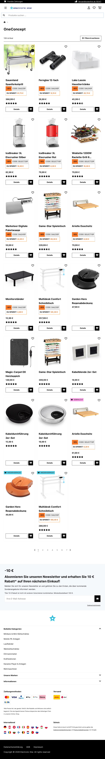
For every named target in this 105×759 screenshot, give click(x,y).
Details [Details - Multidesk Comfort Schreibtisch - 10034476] (50, 328)
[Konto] (89, 8)
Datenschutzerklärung (13, 747)
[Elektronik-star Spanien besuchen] (28, 727)
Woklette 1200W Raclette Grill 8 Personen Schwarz (83, 155)
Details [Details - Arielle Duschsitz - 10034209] (83, 255)
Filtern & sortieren (90, 38)
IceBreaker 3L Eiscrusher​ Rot (47, 155)
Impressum (38, 747)
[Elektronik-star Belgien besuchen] (23, 732)
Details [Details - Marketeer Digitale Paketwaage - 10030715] (16, 255)
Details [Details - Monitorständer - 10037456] (16, 328)
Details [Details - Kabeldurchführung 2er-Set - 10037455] (50, 463)
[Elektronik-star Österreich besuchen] (9, 727)
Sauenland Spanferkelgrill (14, 82)
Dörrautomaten (10, 654)
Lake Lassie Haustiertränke (81, 82)
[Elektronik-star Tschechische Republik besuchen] (37, 727)
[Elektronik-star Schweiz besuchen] (14, 727)
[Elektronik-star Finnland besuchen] (18, 732)
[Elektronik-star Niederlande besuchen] (28, 732)
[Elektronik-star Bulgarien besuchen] (14, 732)
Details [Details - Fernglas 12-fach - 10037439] (50, 109)
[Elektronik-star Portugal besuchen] (32, 732)
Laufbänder (8, 644)
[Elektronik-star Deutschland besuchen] (5, 727)
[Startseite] (7, 22)
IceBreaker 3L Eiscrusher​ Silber (16, 155)
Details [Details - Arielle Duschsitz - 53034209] (83, 463)
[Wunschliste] (94, 8)
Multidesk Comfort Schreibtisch (50, 301)
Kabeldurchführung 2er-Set (17, 435)
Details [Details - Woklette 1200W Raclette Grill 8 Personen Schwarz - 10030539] (83, 182)
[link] (19, 59)
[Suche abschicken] (4, 15)
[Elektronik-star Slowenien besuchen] (37, 732)
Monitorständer (15, 299)
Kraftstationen (10, 659)
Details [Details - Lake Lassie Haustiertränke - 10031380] (83, 109)
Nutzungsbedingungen (81, 730)
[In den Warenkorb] (30, 109)
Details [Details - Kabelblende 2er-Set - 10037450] (83, 390)
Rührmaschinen (10, 669)
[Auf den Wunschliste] (32, 46)
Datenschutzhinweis (93, 605)
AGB (28, 747)
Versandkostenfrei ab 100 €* (89, 2)
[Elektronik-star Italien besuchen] (23, 727)
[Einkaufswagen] (99, 8)
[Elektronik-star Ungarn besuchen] (41, 727)
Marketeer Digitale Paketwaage (17, 228)
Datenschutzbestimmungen (62, 730)
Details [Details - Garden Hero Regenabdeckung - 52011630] (16, 536)
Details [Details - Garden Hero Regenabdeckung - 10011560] (83, 328)
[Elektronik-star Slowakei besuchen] (32, 727)
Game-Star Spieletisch (52, 226)
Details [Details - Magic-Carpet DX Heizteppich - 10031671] (16, 390)
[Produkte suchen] (52, 15)
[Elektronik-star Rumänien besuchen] (9, 732)
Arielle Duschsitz (82, 226)
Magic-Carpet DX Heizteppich (16, 373)
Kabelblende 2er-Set (84, 371)
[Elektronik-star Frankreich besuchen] (18, 727)
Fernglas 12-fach (48, 80)
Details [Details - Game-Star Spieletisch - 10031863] (50, 390)
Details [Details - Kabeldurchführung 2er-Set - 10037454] (16, 463)
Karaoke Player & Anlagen (15, 664)
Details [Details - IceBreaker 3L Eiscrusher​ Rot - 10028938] (50, 182)
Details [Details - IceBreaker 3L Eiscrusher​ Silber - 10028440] (16, 182)
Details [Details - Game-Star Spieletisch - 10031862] (50, 255)
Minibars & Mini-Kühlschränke (16, 634)
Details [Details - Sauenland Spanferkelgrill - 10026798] (16, 109)
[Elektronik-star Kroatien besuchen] (5, 732)
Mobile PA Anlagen (12, 639)
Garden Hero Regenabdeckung (82, 301)
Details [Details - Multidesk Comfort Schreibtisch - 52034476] (50, 536)
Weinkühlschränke (11, 649)
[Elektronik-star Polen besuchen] (46, 727)
